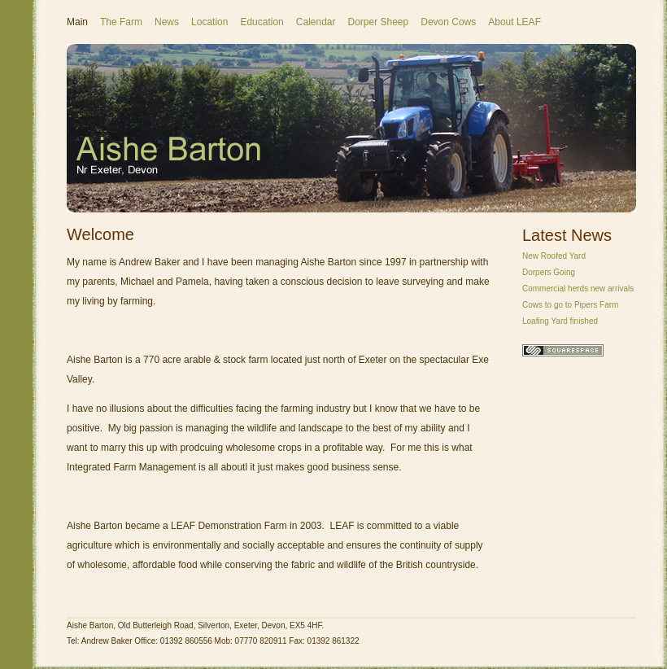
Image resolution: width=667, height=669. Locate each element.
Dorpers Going (548, 272)
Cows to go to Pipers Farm (570, 304)
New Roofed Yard (554, 255)
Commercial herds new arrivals (578, 288)
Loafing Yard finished (560, 321)
